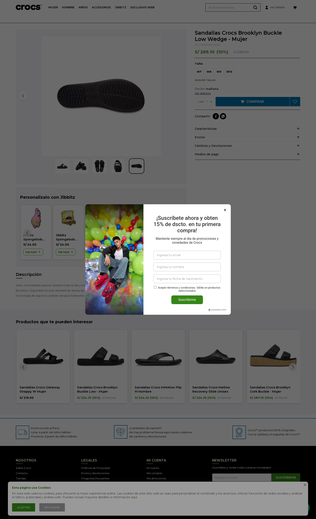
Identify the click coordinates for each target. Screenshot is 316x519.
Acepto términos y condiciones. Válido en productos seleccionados (189, 288)
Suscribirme (187, 299)
